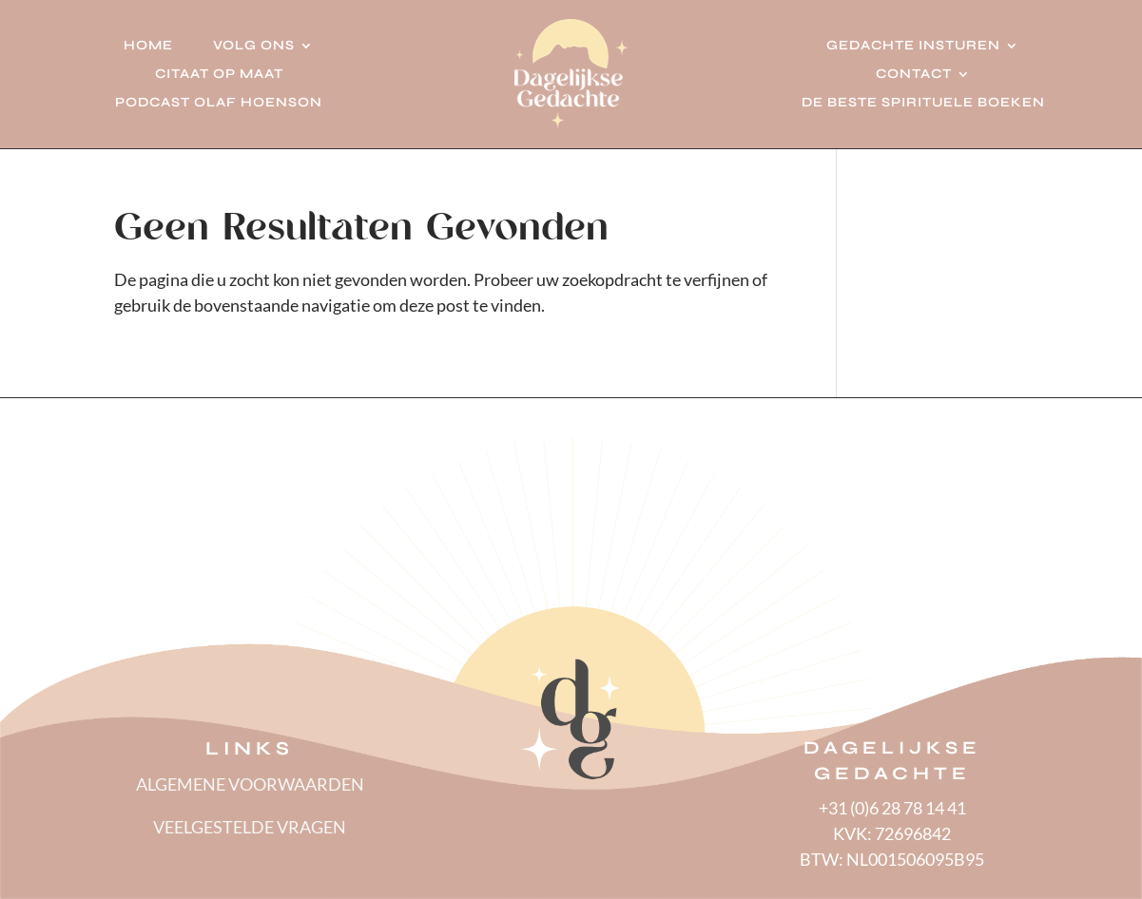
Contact (914, 74)
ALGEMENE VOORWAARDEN (250, 784)
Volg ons (254, 46)
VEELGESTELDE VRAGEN (249, 826)
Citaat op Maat (219, 74)
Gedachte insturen (913, 46)
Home (148, 46)
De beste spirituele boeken (923, 103)
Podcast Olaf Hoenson (218, 103)
